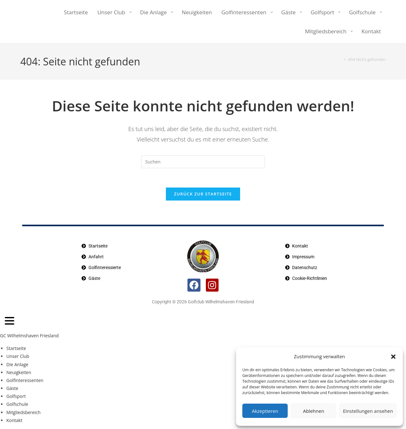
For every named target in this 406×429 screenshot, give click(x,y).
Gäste (12, 388)
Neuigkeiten (18, 372)
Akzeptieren (265, 411)
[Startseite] (339, 59)
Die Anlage (17, 364)
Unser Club (17, 356)
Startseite (16, 348)
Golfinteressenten (24, 380)
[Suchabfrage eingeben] (203, 161)
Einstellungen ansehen (368, 411)
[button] (393, 356)
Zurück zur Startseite (203, 194)
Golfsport (16, 396)
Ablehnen (313, 411)
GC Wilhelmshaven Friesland (29, 336)
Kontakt (14, 420)
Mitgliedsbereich (23, 412)
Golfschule (17, 404)
